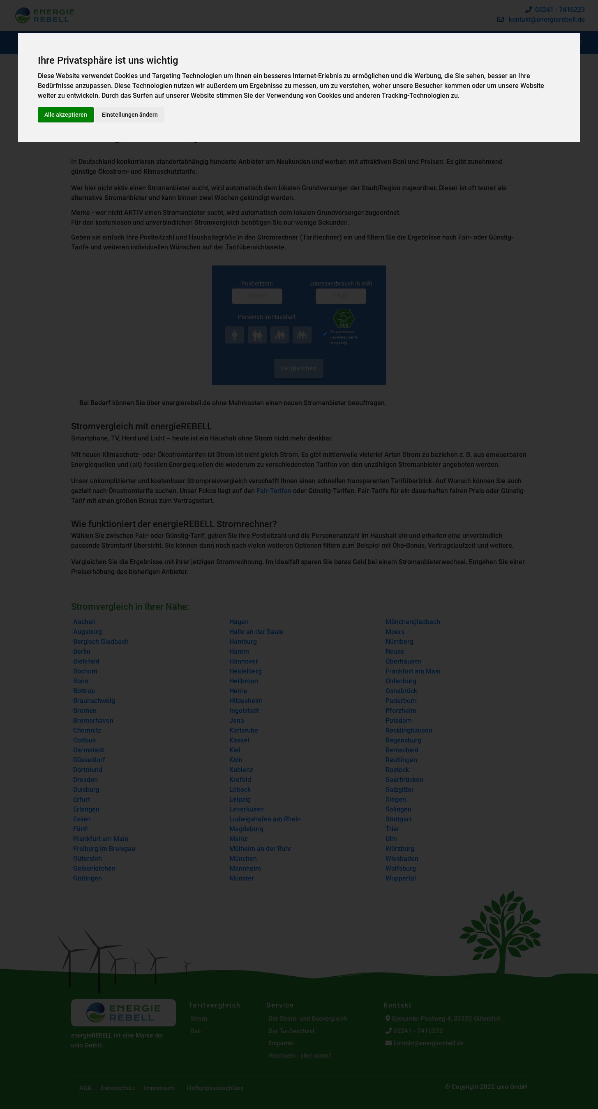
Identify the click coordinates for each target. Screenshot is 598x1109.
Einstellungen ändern (130, 114)
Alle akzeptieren (65, 114)
